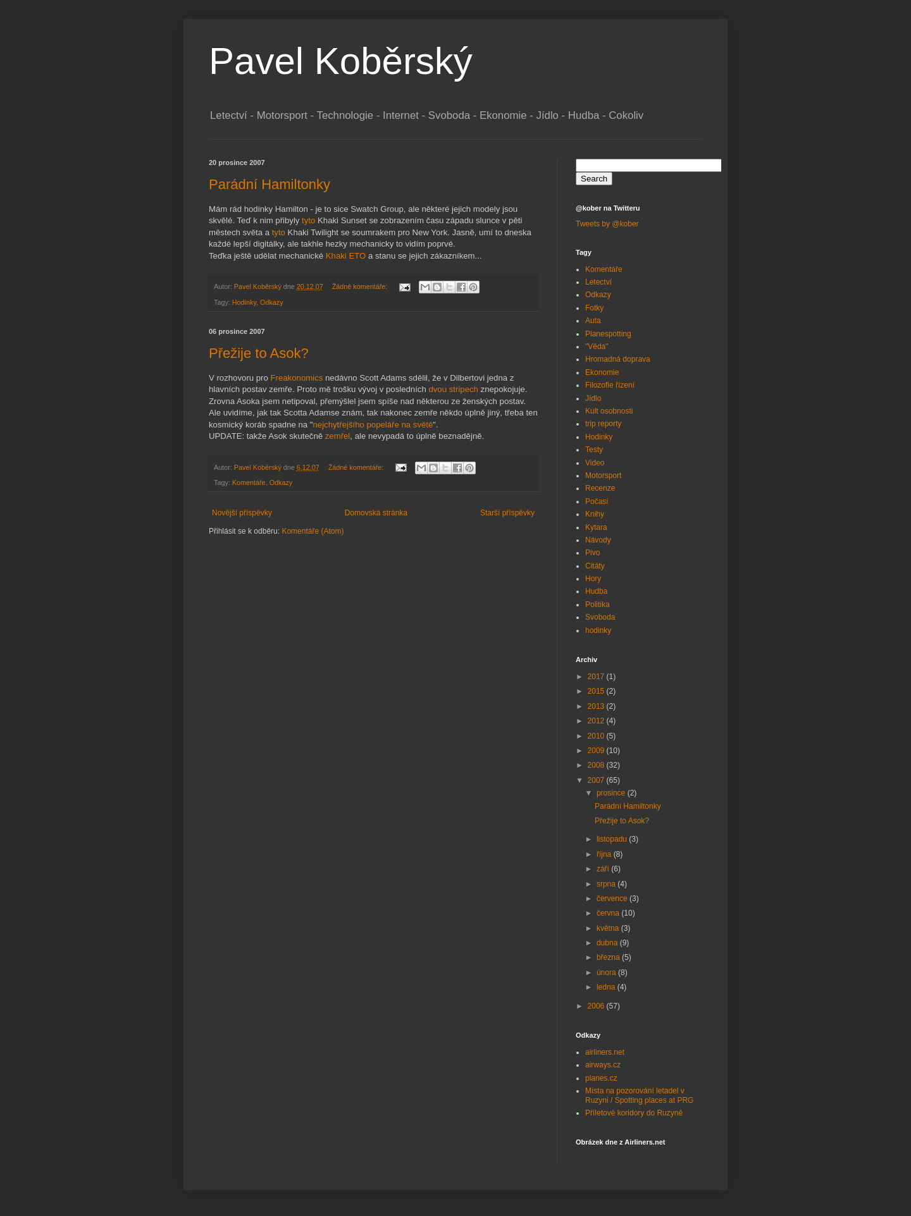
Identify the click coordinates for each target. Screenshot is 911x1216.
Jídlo (593, 398)
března (609, 957)
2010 (597, 736)
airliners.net (604, 1052)
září (604, 868)
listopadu (613, 839)
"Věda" (597, 346)
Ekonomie (602, 372)
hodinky (598, 630)
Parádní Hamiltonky (269, 184)
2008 (597, 765)
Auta (593, 320)
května (609, 928)
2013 (597, 706)
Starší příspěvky (507, 512)
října (605, 854)
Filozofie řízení (610, 385)
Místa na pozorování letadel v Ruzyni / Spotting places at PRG (639, 1095)
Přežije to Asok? (259, 353)
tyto (308, 220)
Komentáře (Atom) (313, 531)
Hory (593, 578)
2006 (597, 1006)
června (609, 913)
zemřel (337, 436)
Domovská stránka (376, 512)
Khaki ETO (346, 256)
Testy (594, 449)
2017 (597, 676)
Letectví (598, 282)
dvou (437, 389)
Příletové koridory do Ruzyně (634, 1113)
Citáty (595, 566)
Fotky (594, 308)
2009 (597, 750)
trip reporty (603, 423)
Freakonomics (297, 378)
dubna (608, 942)
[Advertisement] (357, 575)
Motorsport (603, 475)
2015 (597, 691)
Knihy (594, 514)
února (607, 972)
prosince (612, 793)
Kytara (596, 527)
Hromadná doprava (617, 359)
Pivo (592, 552)
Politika (597, 604)
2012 (597, 720)
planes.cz (601, 1078)
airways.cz (603, 1064)
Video (594, 462)
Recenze (600, 488)
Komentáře (249, 482)
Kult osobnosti (609, 411)
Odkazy (271, 302)
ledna (607, 987)
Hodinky (244, 302)
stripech (463, 389)
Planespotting (608, 333)
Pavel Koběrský (341, 61)
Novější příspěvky (242, 512)
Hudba (596, 591)
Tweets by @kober (607, 223)
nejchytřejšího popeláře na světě (373, 424)
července (613, 898)
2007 (597, 780)
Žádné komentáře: (361, 286)
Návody (598, 540)
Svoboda (600, 617)
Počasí (597, 501)
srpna (607, 884)
